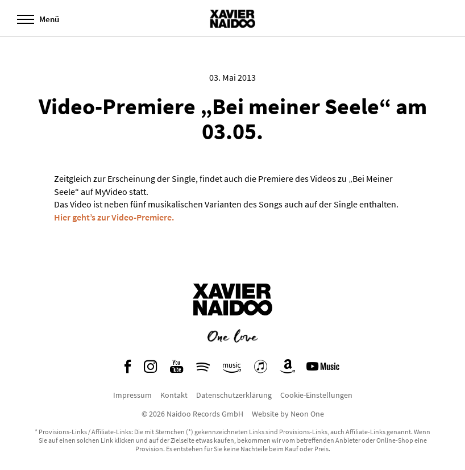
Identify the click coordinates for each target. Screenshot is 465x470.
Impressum (132, 395)
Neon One (307, 414)
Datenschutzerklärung (234, 395)
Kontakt (174, 395)
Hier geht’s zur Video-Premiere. (114, 217)
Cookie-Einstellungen (316, 395)
